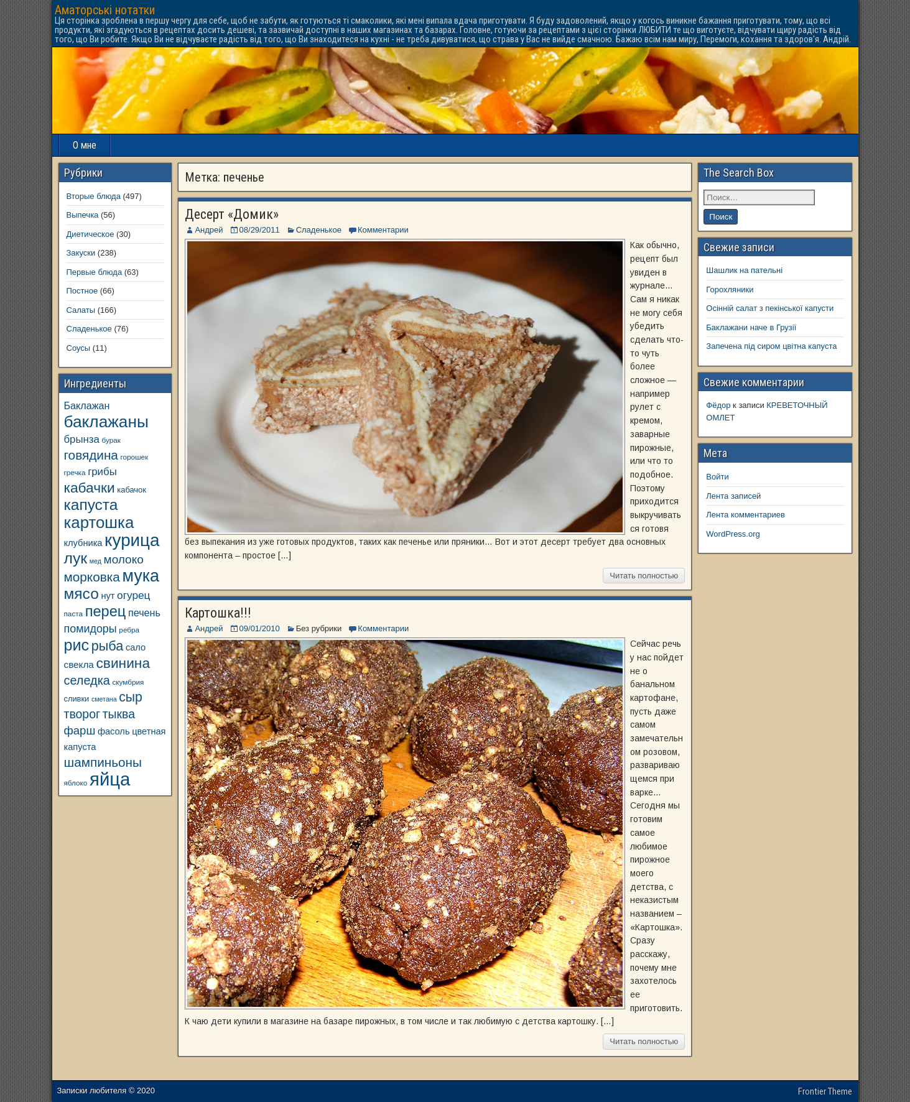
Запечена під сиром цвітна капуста (771, 346)
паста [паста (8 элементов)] (73, 613)
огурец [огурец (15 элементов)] (133, 595)
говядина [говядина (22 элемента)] (91, 455)
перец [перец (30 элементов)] (105, 611)
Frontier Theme (825, 1091)
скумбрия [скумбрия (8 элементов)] (128, 682)
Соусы (79, 348)
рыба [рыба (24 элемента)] (107, 646)
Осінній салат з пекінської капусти (769, 308)
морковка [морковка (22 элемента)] (92, 577)
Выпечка (83, 215)
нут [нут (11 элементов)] (107, 596)
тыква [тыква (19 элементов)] (119, 714)
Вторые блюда (94, 196)
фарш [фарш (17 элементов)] (80, 730)
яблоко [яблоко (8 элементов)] (76, 783)
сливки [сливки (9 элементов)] (77, 698)
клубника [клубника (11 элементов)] (83, 543)
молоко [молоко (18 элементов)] (124, 559)
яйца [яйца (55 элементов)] (110, 779)
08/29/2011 (259, 229)
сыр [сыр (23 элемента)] (130, 697)
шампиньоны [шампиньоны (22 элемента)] (103, 762)
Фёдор (718, 405)
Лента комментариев (745, 514)
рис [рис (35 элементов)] (77, 645)
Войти (717, 476)
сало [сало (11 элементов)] (136, 647)
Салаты (81, 310)
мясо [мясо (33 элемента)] (81, 593)
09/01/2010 (259, 628)
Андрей (209, 229)
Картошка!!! (218, 613)
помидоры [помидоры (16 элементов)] (90, 629)
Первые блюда (95, 272)
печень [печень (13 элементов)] (144, 612)
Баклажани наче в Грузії (751, 327)
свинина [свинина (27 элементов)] (123, 663)
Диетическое (90, 234)
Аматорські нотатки (105, 9)
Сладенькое (318, 229)
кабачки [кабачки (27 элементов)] (89, 487)
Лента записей (733, 496)
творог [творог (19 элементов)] (82, 714)
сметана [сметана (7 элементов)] (104, 699)
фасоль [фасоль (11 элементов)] (114, 731)
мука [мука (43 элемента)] (140, 576)
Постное (82, 290)
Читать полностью (644, 575)
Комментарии (383, 229)
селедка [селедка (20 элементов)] (87, 680)
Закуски (81, 252)
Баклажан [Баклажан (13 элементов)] (87, 405)
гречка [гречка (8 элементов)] (75, 472)
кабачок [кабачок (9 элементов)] (131, 489)
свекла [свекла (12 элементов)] (79, 664)
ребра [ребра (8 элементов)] (129, 630)
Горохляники (729, 289)
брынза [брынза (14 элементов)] (82, 439)
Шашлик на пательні (744, 270)
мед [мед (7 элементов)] (95, 561)
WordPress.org (732, 534)
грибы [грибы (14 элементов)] (102, 472)
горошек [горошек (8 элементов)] (135, 457)
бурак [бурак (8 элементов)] (110, 440)
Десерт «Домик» (232, 214)
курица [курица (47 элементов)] (131, 540)
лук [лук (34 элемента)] (76, 558)
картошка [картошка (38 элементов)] (99, 522)
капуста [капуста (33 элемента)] (91, 504)
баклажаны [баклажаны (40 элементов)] (106, 421)
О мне (84, 145)
